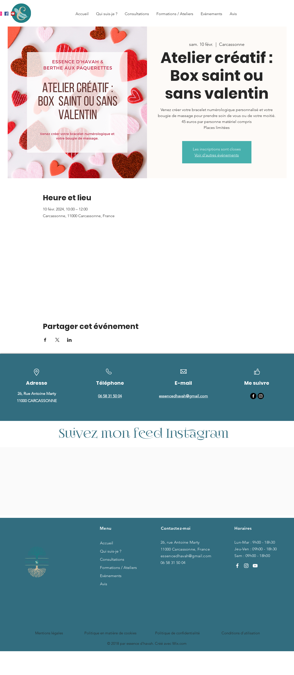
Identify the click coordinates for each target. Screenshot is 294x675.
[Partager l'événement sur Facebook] (45, 340)
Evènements (111, 575)
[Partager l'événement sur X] (57, 340)
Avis (103, 584)
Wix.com (179, 643)
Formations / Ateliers (115, 567)
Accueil (106, 543)
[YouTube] (13, 14)
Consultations (112, 559)
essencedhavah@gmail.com (186, 556)
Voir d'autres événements (217, 155)
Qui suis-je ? (110, 551)
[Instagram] (261, 396)
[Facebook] (6, 14)
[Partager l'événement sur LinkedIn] (69, 340)
